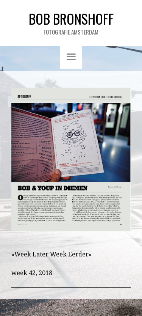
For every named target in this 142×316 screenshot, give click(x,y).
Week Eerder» (71, 254)
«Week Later (29, 254)
